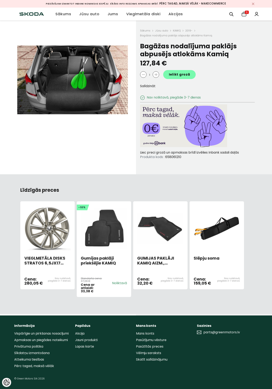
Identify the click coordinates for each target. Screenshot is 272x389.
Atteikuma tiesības (29, 359)
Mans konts (145, 333)
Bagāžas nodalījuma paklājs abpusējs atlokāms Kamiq (176, 35)
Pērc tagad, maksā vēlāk (34, 366)
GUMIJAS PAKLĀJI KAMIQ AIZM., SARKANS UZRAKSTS (158, 260)
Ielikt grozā (179, 74)
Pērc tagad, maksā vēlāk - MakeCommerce (192, 3)
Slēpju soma (206, 258)
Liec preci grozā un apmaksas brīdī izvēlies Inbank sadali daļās (189, 152)
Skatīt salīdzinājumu (151, 359)
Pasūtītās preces (149, 346)
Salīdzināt (147, 86)
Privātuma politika (28, 346)
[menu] (231, 14)
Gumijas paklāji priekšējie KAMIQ (98, 260)
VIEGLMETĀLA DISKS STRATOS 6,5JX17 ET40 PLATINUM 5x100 (46, 260)
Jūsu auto (161, 30)
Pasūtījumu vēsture (151, 340)
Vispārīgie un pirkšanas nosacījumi (41, 333)
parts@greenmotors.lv (221, 332)
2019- (188, 30)
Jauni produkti (86, 340)
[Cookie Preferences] (6, 382)
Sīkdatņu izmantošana (32, 353)
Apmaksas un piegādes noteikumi (41, 340)
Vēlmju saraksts (148, 353)
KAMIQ (177, 30)
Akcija (79, 333)
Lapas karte (84, 346)
